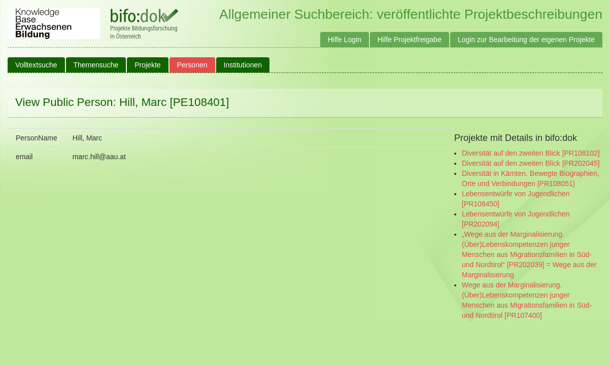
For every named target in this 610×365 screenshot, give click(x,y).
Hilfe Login (344, 39)
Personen (192, 65)
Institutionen (243, 65)
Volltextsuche (36, 65)
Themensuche (96, 65)
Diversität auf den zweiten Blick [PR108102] (531, 153)
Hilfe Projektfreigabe (410, 39)
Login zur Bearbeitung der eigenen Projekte (526, 39)
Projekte (147, 65)
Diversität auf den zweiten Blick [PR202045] (531, 163)
